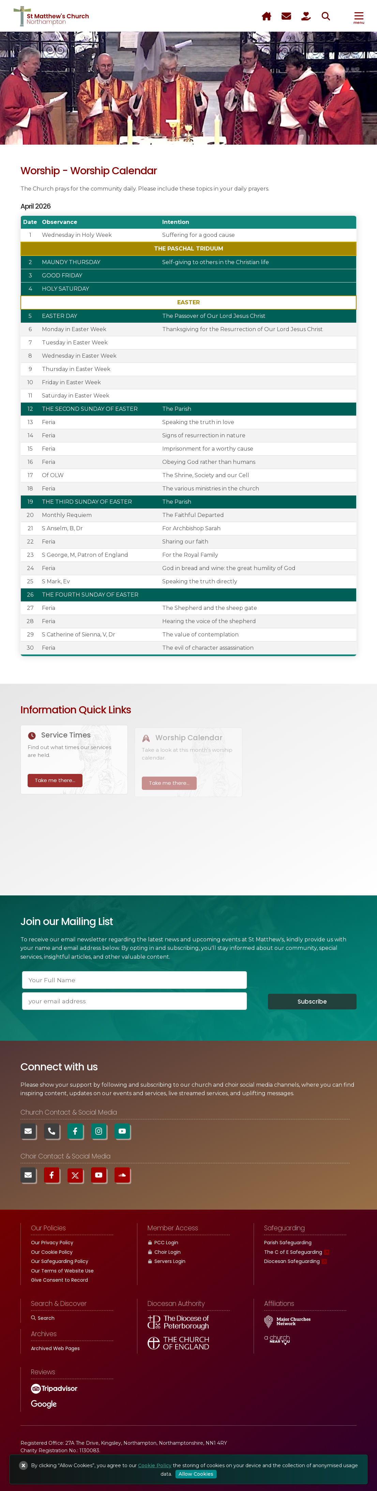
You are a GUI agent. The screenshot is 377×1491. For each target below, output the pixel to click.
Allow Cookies (196, 1474)
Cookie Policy (154, 1465)
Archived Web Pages (55, 1348)
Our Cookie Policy (52, 1252)
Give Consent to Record (59, 1280)
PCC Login (163, 1242)
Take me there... (55, 785)
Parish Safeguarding (288, 1242)
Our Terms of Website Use (62, 1270)
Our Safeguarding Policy (59, 1261)
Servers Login (166, 1261)
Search (43, 1318)
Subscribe (312, 1002)
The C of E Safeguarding (293, 1252)
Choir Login (164, 1252)
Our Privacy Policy (52, 1242)
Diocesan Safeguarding (292, 1261)
